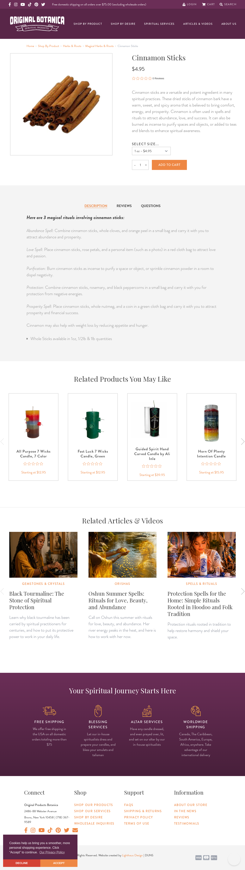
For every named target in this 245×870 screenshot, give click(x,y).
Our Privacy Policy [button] (52, 852)
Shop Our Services (92, 811)
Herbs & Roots (72, 46)
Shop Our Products (93, 805)
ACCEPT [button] (58, 863)
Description (95, 205)
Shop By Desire (123, 24)
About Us (228, 24)
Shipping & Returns (143, 811)
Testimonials (186, 823)
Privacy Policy (138, 817)
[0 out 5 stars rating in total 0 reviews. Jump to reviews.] (148, 78)
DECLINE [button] (21, 863)
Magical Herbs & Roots (99, 46)
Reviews (124, 205)
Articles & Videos (198, 24)
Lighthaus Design (132, 855)
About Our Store (190, 805)
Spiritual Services (159, 24)
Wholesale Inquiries (94, 823)
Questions (151, 205)
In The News (185, 811)
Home (30, 46)
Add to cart (169, 165)
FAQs (128, 805)
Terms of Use (136, 823)
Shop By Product (88, 24)
